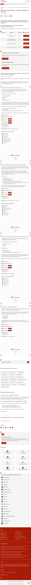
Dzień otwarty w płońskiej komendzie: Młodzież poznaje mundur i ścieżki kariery (13, 551)
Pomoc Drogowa (6, 484)
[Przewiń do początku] (29, 583)
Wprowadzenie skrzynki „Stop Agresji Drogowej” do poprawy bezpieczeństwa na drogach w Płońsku (15, 549)
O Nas (12, 581)
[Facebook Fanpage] (25, 1)
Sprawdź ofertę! (5, 58)
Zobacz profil (9, 192)
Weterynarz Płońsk (4, 534)
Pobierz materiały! (5, 68)
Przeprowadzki (6, 482)
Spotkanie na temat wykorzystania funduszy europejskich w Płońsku (12, 554)
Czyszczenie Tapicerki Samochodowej (9, 516)
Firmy (6, 7)
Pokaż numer (9, 194)
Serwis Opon (5, 501)
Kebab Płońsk (19, 539)
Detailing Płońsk (23, 458)
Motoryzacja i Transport (11, 7)
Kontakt (15, 572)
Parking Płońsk (8, 469)
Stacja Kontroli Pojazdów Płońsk (21, 537)
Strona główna (2, 7)
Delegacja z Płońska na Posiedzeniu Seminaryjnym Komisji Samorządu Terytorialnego (14, 555)
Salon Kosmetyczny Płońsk (20, 536)
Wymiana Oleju (6, 523)
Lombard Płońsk (4, 531)
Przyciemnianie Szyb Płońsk (23, 469)
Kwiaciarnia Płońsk (19, 533)
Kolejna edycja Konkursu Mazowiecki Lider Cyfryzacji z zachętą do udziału (13, 557)
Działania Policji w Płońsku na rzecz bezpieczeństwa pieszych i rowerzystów (13, 547)
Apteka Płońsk (4, 533)
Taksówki (5, 494)
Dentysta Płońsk (19, 531)
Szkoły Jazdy (5, 496)
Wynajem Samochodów (7, 489)
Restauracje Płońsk (4, 539)
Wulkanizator (6, 518)
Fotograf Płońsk (19, 534)
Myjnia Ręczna (6, 506)
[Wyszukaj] (28, 1)
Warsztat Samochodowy (7, 491)
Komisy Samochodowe (7, 511)
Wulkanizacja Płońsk (5, 537)
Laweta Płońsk (8, 458)
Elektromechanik (6, 513)
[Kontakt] (27, 1)
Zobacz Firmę (26, 35)
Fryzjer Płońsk (4, 536)
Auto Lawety (5, 508)
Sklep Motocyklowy (6, 479)
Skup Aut (5, 499)
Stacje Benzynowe (6, 477)
